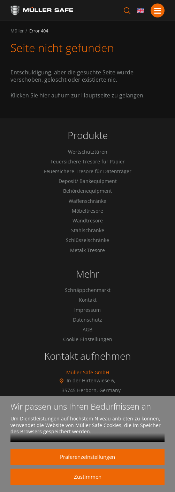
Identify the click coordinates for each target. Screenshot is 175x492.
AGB (87, 329)
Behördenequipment (87, 191)
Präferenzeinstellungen (87, 456)
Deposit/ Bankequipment (88, 181)
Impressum (87, 310)
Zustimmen (87, 476)
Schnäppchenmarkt (88, 290)
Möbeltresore (87, 211)
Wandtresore (88, 221)
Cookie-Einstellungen (87, 339)
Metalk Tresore (87, 250)
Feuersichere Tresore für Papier (88, 162)
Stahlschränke (87, 230)
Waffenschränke (87, 201)
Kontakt (88, 300)
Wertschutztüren (87, 152)
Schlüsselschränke (87, 240)
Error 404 (38, 31)
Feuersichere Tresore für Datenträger (87, 171)
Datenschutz (87, 320)
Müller (17, 31)
